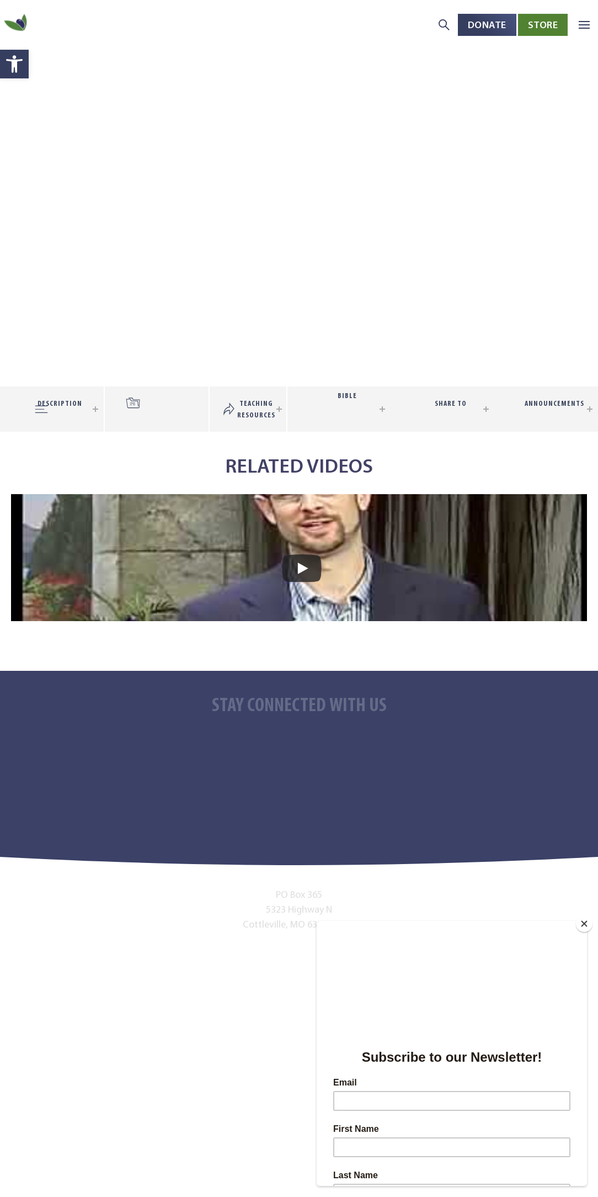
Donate (487, 24)
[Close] (584, 923)
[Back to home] (16, 25)
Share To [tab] (451, 403)
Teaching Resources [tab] (256, 409)
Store (543, 24)
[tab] (165, 397)
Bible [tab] (347, 395)
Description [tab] (60, 403)
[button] (14, 64)
